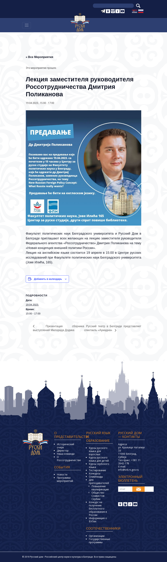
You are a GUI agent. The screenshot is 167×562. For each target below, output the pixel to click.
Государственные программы (99, 540)
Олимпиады (96, 476)
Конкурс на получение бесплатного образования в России (98, 509)
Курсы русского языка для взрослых (98, 451)
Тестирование (97, 470)
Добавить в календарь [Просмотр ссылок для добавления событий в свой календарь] (48, 279)
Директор (63, 450)
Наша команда (65, 453)
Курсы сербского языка (99, 465)
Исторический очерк (65, 445)
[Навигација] (26, 25)
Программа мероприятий (65, 479)
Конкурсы (94, 473)
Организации (96, 536)
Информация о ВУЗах (98, 520)
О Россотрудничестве (69, 458)
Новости (62, 474)
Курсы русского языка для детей (99, 459)
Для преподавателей (99, 481)
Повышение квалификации (100, 488)
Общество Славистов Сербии (97, 496)
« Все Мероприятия (39, 57)
